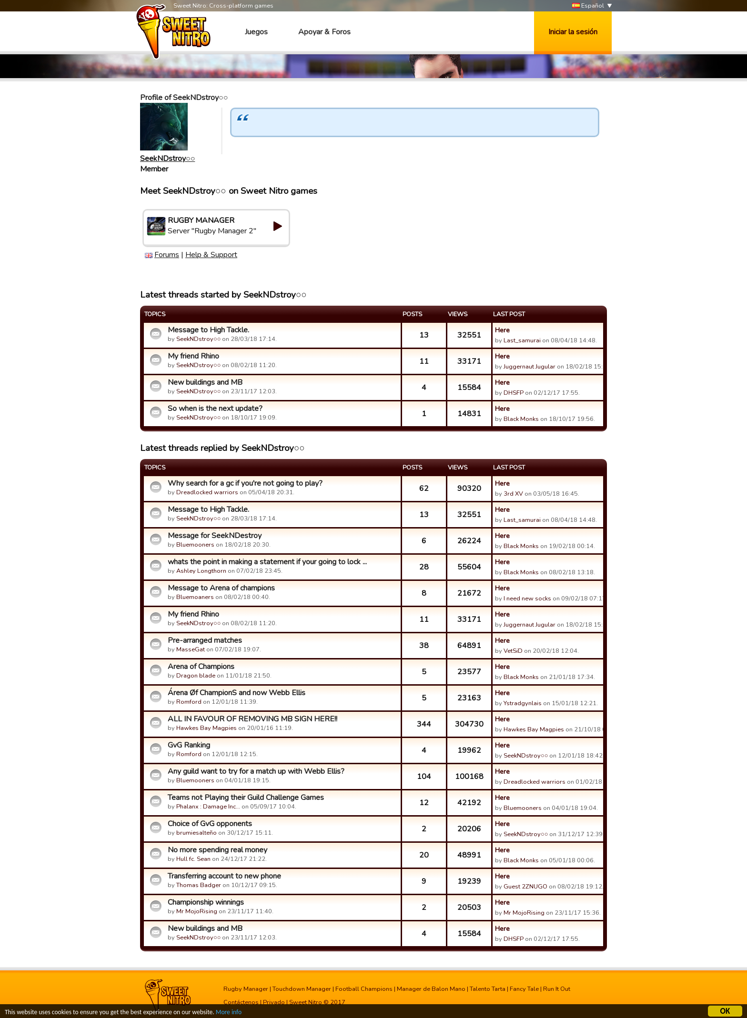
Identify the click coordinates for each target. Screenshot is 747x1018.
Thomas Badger (198, 885)
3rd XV (513, 493)
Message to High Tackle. (208, 330)
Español (588, 5)
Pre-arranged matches (205, 640)
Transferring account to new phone (224, 876)
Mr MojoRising (196, 911)
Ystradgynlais (523, 703)
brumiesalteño (196, 832)
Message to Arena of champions (221, 588)
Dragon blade (195, 675)
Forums (166, 255)
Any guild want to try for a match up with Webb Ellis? (256, 771)
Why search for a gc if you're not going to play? (245, 483)
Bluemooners (195, 544)
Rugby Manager (245, 989)
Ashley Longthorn (201, 571)
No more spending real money (217, 850)
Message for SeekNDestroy (215, 535)
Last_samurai (522, 340)
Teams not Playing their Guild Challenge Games (246, 797)
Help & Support (211, 255)
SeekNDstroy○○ (167, 158)
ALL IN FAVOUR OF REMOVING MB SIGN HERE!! (252, 719)
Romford (189, 702)
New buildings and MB (205, 382)
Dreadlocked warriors (207, 492)
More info (229, 1013)
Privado (274, 1002)
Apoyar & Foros (324, 32)
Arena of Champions (201, 666)
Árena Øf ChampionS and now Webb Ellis (236, 692)
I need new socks (527, 598)
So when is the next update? (215, 408)
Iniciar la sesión (572, 32)
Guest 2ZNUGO (525, 886)
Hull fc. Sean (193, 859)
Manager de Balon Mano (431, 989)
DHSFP (514, 393)
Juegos (256, 32)
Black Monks (521, 419)
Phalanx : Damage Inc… (208, 806)
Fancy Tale (524, 989)
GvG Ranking (189, 745)
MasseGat (190, 649)
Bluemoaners (195, 597)
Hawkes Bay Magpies (206, 728)
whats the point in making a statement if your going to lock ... (267, 562)
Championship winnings (206, 902)
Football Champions (364, 989)
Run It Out (556, 989)
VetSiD (513, 651)
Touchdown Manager (302, 989)
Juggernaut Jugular (529, 366)
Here (502, 330)
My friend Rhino (193, 356)
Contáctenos (241, 1002)
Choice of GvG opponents (210, 823)
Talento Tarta (487, 989)
